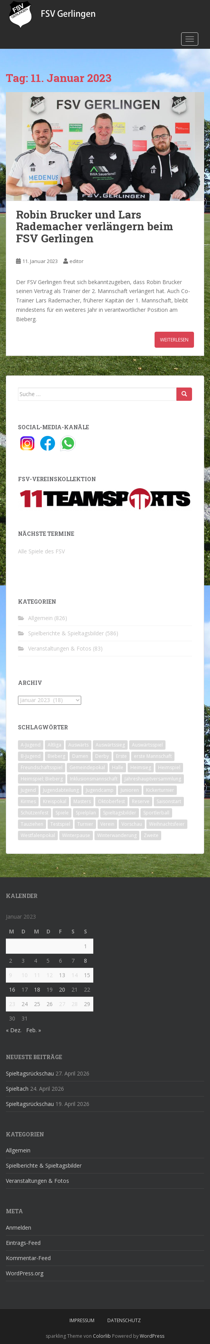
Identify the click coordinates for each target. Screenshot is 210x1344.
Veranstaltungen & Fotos (59, 648)
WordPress (152, 1336)
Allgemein (40, 618)
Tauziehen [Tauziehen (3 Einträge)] (32, 824)
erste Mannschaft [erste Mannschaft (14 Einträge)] (153, 756)
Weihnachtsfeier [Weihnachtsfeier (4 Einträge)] (167, 824)
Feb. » (33, 1030)
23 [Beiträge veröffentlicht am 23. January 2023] (12, 1004)
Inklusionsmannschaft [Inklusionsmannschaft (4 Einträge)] (93, 778)
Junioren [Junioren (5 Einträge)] (130, 790)
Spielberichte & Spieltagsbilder (66, 633)
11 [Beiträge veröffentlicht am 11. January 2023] (37, 975)
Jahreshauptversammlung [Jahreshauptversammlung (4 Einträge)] (153, 778)
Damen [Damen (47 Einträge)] (80, 756)
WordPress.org (24, 1273)
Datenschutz (124, 1320)
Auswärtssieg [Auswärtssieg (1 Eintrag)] (110, 744)
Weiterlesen (174, 339)
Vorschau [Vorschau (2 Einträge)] (131, 824)
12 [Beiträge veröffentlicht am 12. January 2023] (49, 975)
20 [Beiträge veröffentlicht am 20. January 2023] (62, 989)
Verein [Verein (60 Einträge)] (107, 824)
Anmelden (18, 1227)
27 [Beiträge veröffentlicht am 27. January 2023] (62, 1004)
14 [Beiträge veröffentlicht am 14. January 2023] (74, 975)
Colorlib (102, 1336)
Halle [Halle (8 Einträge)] (117, 767)
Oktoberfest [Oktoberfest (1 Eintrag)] (111, 801)
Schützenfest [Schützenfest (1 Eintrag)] (34, 812)
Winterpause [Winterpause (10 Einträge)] (76, 835)
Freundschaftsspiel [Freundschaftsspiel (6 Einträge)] (41, 767)
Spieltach (17, 1088)
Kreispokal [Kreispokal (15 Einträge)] (54, 801)
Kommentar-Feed (28, 1258)
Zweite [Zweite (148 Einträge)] (151, 835)
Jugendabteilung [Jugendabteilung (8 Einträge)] (61, 790)
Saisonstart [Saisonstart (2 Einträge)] (169, 801)
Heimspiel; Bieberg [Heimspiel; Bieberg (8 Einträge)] (42, 778)
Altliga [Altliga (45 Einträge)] (54, 744)
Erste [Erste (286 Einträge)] (121, 756)
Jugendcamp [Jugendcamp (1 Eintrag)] (100, 790)
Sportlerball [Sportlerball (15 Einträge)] (156, 812)
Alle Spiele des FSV (41, 551)
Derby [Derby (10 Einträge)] (102, 756)
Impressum (81, 1320)
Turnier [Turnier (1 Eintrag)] (85, 824)
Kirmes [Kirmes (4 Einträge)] (28, 801)
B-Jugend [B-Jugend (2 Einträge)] (31, 756)
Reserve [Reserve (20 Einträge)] (140, 801)
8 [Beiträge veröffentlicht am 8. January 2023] (85, 960)
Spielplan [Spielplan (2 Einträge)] (86, 812)
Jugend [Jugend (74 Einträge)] (28, 790)
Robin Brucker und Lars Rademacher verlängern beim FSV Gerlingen (94, 226)
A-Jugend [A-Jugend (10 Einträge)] (31, 744)
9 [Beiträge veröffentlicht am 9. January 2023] (10, 975)
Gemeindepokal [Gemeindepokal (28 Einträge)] (87, 767)
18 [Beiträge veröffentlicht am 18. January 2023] (37, 989)
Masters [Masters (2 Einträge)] (82, 801)
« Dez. (13, 1030)
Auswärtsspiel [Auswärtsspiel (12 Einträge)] (147, 744)
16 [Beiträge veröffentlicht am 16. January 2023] (12, 989)
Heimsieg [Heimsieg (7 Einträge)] (140, 767)
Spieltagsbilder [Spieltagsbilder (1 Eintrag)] (119, 812)
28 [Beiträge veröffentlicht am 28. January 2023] (74, 1004)
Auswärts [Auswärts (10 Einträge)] (78, 744)
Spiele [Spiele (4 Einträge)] (62, 812)
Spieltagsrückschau (30, 1073)
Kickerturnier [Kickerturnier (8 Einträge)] (160, 790)
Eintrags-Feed (23, 1242)
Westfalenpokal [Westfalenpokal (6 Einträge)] (38, 835)
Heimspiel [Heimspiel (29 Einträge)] (169, 767)
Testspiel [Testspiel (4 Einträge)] (60, 824)
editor (76, 261)
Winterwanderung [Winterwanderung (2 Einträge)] (117, 835)
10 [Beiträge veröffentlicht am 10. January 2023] (24, 975)
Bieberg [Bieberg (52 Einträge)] (56, 756)
